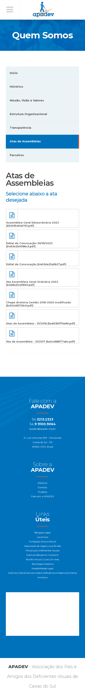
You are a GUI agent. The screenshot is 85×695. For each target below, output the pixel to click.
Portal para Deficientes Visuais (42, 550)
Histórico (16, 86)
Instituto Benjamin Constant (42, 554)
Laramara (42, 537)
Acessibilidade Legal (42, 568)
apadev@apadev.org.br (42, 428)
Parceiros (17, 155)
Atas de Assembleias (25, 141)
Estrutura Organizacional (28, 114)
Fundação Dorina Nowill (42, 541)
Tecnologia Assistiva (43, 563)
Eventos (42, 487)
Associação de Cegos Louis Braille (42, 546)
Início (14, 73)
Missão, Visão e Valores (27, 100)
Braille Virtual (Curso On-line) (42, 559)
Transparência (20, 127)
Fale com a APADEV (42, 496)
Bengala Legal (42, 532)
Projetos (42, 491)
